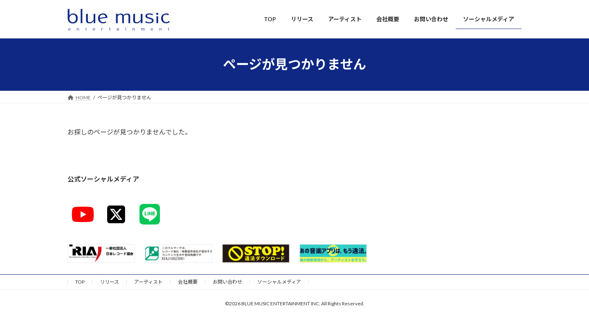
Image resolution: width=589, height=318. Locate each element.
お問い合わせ (227, 282)
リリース (109, 282)
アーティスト (148, 282)
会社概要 (188, 282)
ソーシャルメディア (279, 282)
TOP (80, 282)
